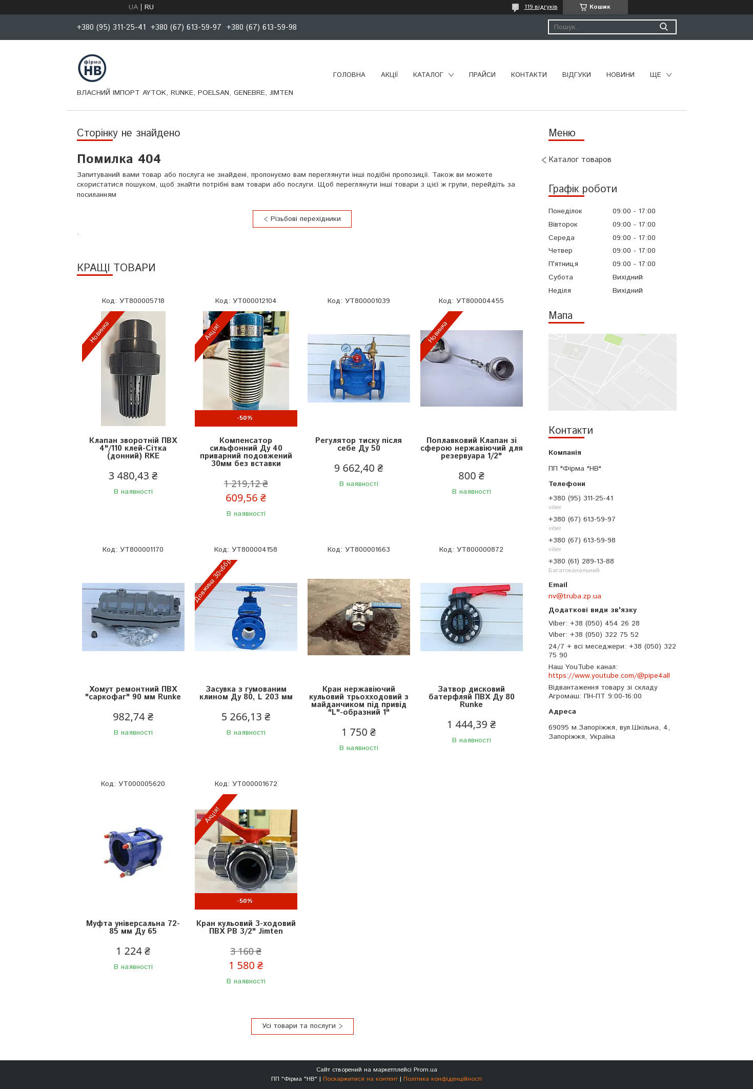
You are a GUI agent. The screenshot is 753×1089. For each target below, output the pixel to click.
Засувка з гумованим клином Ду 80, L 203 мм (246, 693)
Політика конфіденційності (442, 1079)
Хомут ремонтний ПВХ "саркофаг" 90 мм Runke (133, 693)
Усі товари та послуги (299, 1026)
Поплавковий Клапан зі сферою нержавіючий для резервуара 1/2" (471, 448)
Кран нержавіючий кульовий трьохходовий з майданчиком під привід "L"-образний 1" (359, 700)
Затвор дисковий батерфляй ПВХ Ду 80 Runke (472, 697)
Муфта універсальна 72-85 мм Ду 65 (133, 927)
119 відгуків (541, 7)
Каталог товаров (580, 159)
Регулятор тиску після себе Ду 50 (358, 444)
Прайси (482, 75)
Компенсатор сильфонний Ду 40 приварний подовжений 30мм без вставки (246, 452)
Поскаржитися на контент (360, 1079)
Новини (620, 75)
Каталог (428, 75)
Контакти (529, 75)
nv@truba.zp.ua (574, 596)
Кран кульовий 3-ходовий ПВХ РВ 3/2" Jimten (246, 927)
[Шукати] (664, 27)
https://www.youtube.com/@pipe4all (609, 676)
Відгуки (576, 75)
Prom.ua (425, 1069)
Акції (389, 75)
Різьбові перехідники (306, 219)
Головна (349, 75)
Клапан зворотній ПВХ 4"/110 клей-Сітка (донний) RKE (133, 448)
